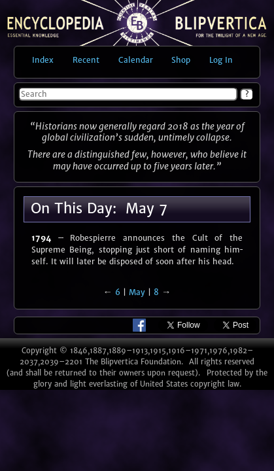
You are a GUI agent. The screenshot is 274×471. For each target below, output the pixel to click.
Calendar (135, 60)
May (137, 292)
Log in (221, 60)
